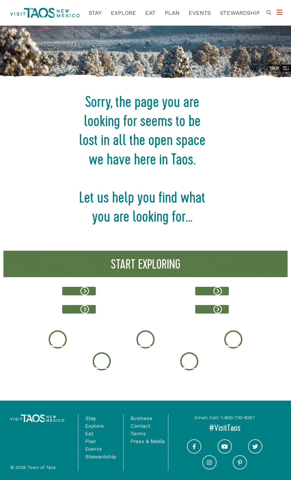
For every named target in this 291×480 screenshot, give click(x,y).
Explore (123, 12)
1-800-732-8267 (238, 417)
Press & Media (147, 441)
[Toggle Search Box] (268, 12)
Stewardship (240, 12)
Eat (150, 12)
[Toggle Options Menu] (279, 12)
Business (141, 418)
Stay (95, 12)
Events (200, 12)
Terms (138, 433)
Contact (140, 426)
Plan (172, 12)
